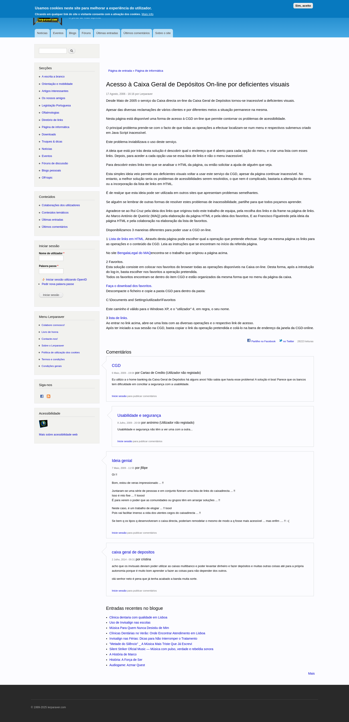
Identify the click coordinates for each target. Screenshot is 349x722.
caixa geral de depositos (133, 552)
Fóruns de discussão (55, 163)
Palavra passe (48, 266)
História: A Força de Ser (126, 659)
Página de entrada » (121, 70)
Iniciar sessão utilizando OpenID (66, 279)
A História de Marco (123, 654)
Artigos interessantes (55, 91)
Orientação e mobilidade (57, 83)
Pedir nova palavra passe (58, 284)
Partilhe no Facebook (261, 341)
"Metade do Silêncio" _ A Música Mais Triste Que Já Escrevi (151, 644)
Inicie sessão (119, 396)
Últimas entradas (107, 33)
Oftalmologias (50, 112)
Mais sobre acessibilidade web (58, 434)
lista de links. (118, 318)
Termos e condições (53, 359)
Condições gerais (52, 365)
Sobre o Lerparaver (53, 345)
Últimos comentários (137, 33)
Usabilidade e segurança (139, 415)
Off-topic (47, 177)
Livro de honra (50, 331)
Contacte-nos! (50, 338)
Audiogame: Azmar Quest (127, 665)
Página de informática (149, 70)
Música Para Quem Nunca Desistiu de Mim (139, 628)
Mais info (147, 12)
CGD (116, 365)
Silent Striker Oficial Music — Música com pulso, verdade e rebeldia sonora (161, 649)
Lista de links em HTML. (127, 239)
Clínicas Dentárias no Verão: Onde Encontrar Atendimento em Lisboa (157, 633)
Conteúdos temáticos (55, 212)
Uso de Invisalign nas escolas (130, 622)
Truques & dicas (52, 141)
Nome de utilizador (51, 253)
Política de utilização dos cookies (61, 352)
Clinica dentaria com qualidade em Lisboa (138, 617)
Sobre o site (162, 33)
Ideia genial (122, 460)
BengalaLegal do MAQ (134, 253)
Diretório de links (52, 120)
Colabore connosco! (53, 324)
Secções (45, 68)
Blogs (72, 33)
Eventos (58, 33)
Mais (311, 673)
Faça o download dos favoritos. (129, 286)
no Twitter (286, 341)
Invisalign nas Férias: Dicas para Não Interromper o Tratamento (153, 638)
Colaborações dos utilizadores (61, 205)
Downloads (49, 134)
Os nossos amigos (53, 98)
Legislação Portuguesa (56, 105)
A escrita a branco (53, 76)
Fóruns (86, 33)
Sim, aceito (303, 4)
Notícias (42, 33)
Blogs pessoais (51, 170)
